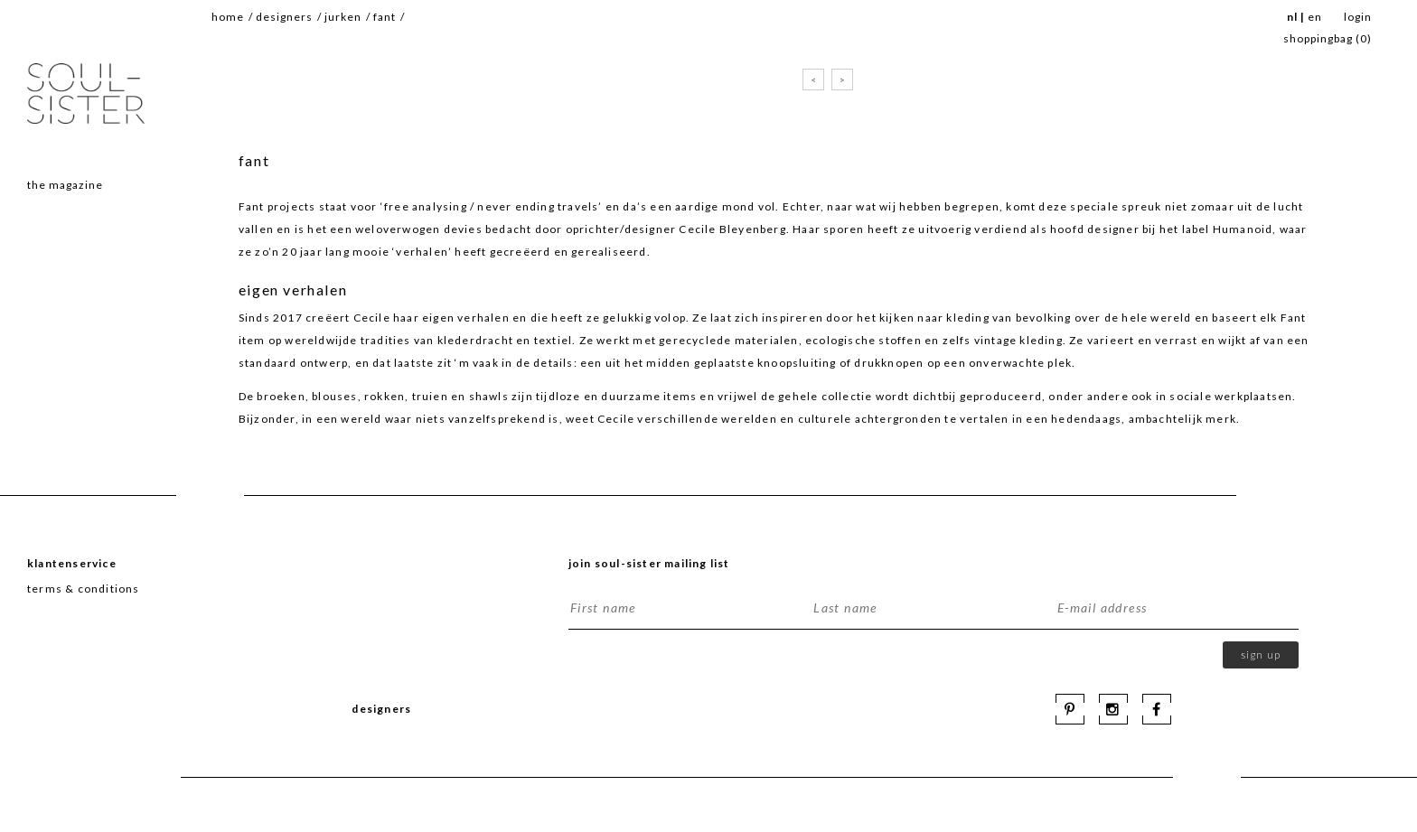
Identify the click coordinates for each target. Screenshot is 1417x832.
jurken (342, 16)
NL (1292, 16)
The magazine (65, 185)
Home (227, 16)
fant (384, 16)
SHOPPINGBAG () (1327, 38)
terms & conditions (83, 588)
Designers (284, 16)
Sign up (1261, 654)
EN (1315, 16)
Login (1358, 16)
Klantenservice (72, 563)
